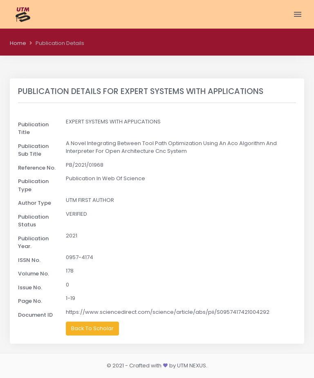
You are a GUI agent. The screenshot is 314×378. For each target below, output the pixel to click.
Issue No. (30, 287)
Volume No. (33, 273)
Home (18, 43)
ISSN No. (29, 260)
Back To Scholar (92, 328)
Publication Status (33, 221)
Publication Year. (33, 243)
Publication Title (33, 128)
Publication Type (33, 185)
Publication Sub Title (33, 150)
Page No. (30, 301)
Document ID (35, 315)
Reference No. (37, 168)
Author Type (34, 203)
